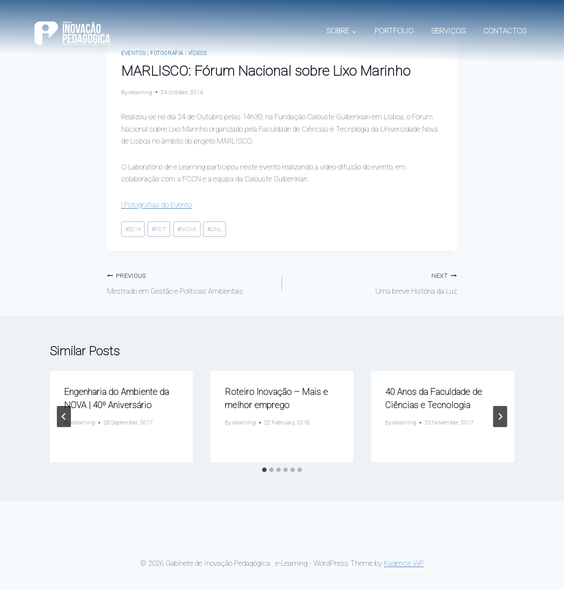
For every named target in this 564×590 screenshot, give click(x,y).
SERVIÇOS (448, 30)
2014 (133, 228)
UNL (214, 228)
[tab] (264, 470)
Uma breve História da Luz (373, 282)
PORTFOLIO (394, 30)
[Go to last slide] (64, 416)
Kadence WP (404, 563)
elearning (140, 92)
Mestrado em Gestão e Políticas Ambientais (191, 282)
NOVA (186, 228)
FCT (159, 228)
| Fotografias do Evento (156, 204)
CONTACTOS (505, 30)
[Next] (500, 416)
